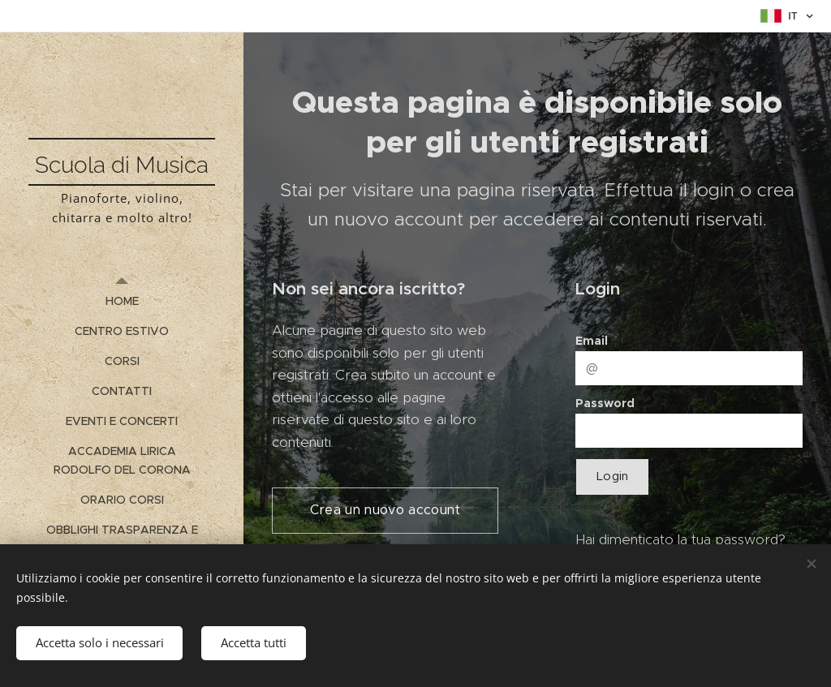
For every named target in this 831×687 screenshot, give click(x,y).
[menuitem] (122, 301)
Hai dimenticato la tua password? (680, 539)
